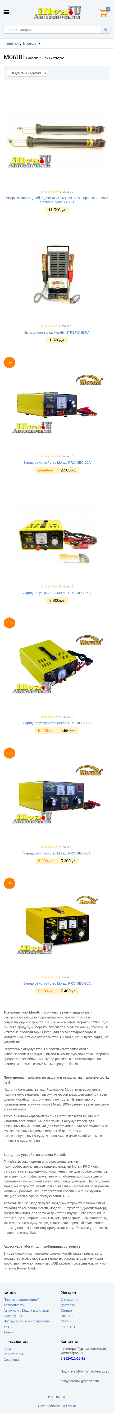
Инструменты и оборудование (27, 1321)
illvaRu (71, 1406)
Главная (11, 43)
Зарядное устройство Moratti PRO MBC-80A (57, 983)
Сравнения (12, 1359)
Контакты (68, 1327)
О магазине (69, 1299)
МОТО (8, 1327)
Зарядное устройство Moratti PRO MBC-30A (57, 723)
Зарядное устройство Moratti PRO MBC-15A (57, 593)
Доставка (68, 1305)
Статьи (66, 1321)
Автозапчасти (14, 1305)
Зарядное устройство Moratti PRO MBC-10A (57, 462)
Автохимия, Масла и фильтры (27, 1310)
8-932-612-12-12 (73, 1358)
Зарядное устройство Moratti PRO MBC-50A (57, 853)
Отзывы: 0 (66, 191)
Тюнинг (9, 1332)
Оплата (66, 1310)
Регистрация (13, 1354)
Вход (7, 1349)
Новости (67, 1316)
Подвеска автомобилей (22, 1299)
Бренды (30, 43)
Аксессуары (13, 1316)
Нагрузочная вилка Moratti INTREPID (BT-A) (57, 332)
